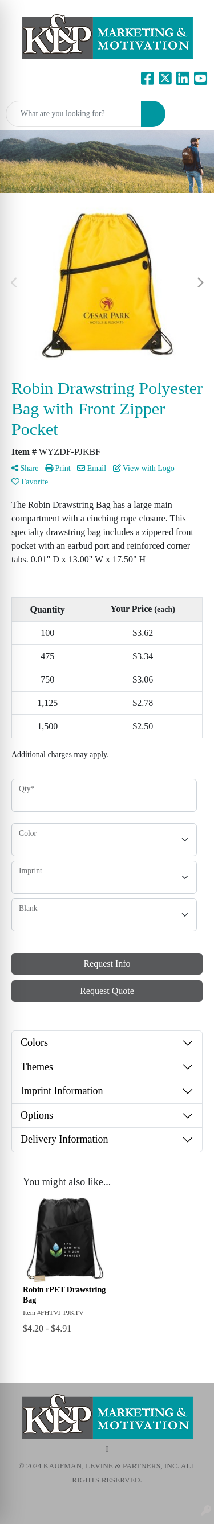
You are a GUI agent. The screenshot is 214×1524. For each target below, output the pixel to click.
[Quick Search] (74, 114)
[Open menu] (191, 113)
